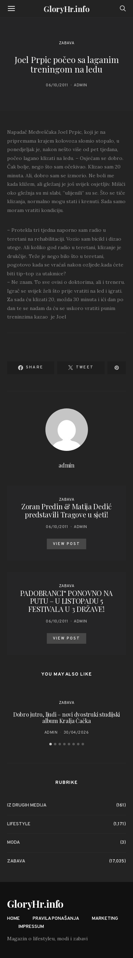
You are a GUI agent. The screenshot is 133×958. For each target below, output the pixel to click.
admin (80, 85)
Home (13, 919)
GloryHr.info (66, 9)
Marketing (105, 919)
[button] (50, 744)
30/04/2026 (76, 732)
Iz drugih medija (26, 805)
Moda (13, 842)
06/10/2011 (57, 85)
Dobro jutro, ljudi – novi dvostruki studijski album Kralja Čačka (66, 717)
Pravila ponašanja (56, 919)
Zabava (66, 43)
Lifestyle (19, 824)
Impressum (31, 927)
